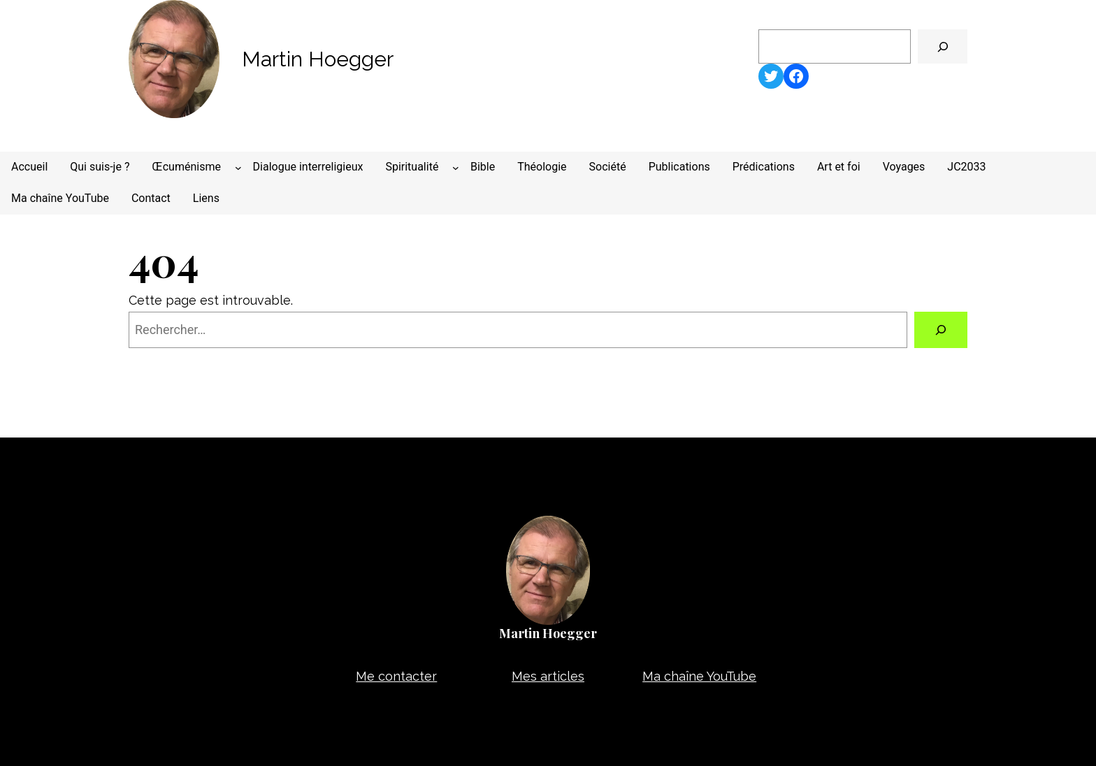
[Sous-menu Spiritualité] (455, 167)
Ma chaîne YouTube (699, 676)
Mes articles (548, 676)
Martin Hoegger (318, 59)
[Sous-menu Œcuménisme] (238, 167)
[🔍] (942, 46)
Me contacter (396, 676)
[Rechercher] (940, 330)
